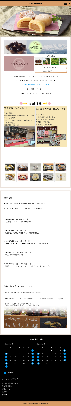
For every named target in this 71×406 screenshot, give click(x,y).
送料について (6, 389)
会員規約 (4, 392)
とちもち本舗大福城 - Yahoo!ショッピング (35, 85)
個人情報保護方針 (7, 386)
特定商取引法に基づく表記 (10, 383)
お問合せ (4, 394)
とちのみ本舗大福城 (35, 3)
